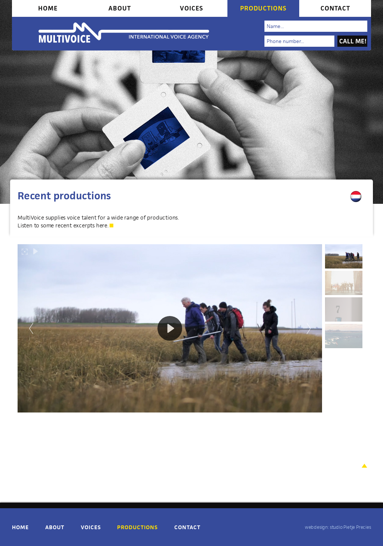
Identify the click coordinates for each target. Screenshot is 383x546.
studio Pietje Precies (350, 527)
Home (48, 8)
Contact (335, 8)
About (119, 8)
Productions (263, 8)
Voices (191, 8)
